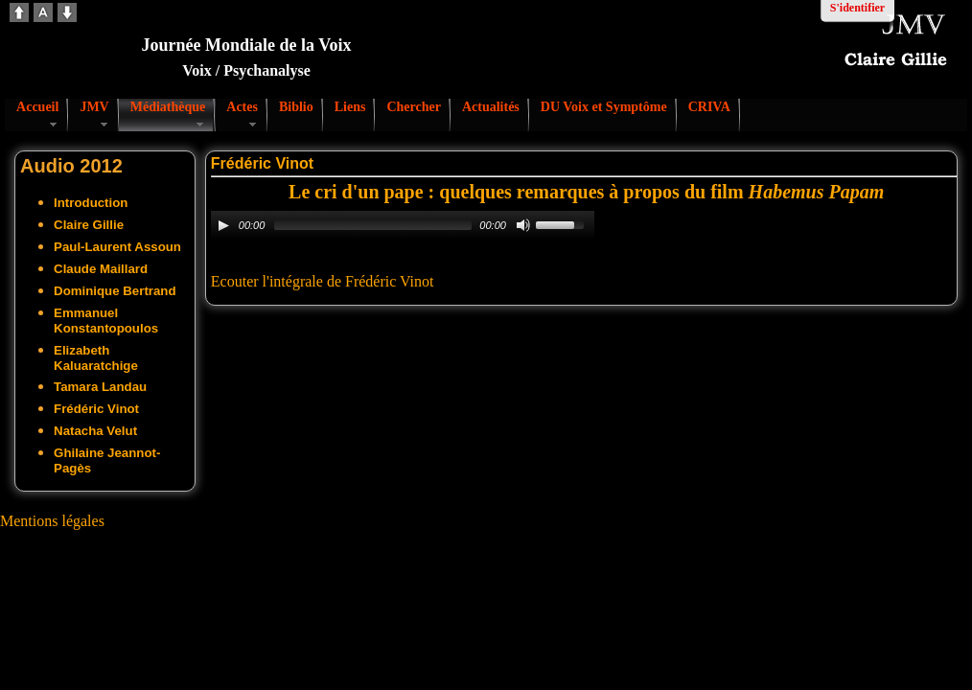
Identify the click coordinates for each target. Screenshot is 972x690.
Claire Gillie (89, 225)
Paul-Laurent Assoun (117, 247)
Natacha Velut (95, 431)
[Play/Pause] (223, 225)
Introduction (90, 203)
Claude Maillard (101, 269)
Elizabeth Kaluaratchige (96, 358)
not (423, 281)
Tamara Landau (100, 387)
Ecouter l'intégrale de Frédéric (303, 281)
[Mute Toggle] (523, 225)
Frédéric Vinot (96, 409)
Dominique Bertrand (115, 291)
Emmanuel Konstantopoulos (106, 320)
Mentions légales (52, 521)
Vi (405, 281)
